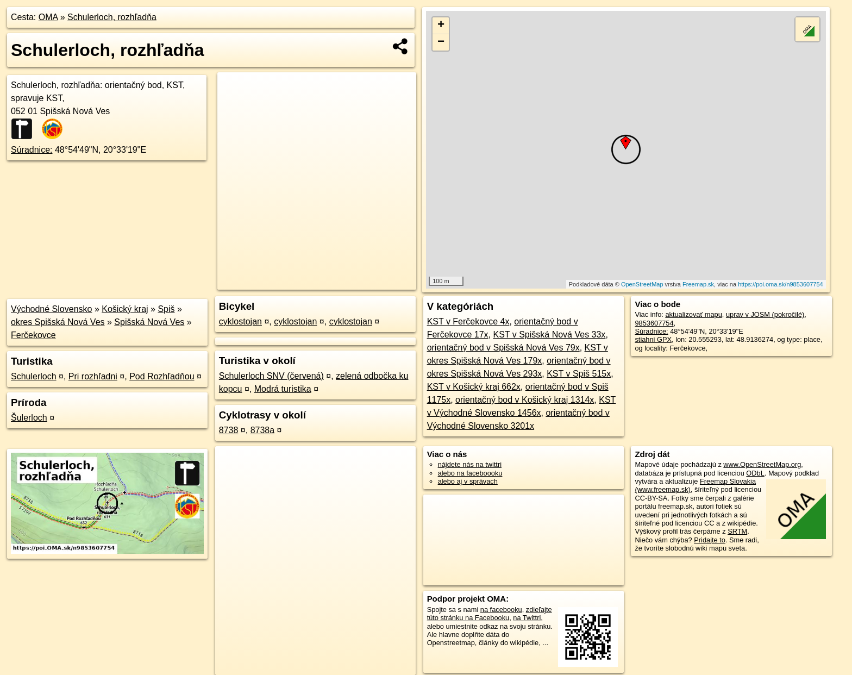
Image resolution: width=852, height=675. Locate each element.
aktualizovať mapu (693, 314)
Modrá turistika (282, 388)
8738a (262, 430)
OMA (48, 17)
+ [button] (440, 25)
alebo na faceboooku (470, 473)
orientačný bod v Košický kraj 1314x (524, 399)
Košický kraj (125, 309)
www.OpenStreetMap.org (762, 464)
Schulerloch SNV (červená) (271, 375)
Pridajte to (709, 540)
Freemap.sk (698, 284)
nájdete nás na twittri (470, 464)
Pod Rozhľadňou (161, 376)
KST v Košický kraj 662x (474, 386)
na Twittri (527, 618)
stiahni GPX (653, 339)
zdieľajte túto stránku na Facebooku (489, 613)
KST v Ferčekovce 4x (468, 321)
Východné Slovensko (51, 309)
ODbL (755, 473)
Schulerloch (34, 376)
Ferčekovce (33, 335)
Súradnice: (32, 149)
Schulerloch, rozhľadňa (111, 17)
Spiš (166, 309)
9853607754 (654, 323)
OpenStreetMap (642, 284)
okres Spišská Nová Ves (58, 322)
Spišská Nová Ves (149, 322)
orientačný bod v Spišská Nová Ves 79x (503, 347)
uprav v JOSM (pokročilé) (765, 314)
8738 (229, 430)
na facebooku (501, 609)
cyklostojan (240, 321)
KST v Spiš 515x (579, 373)
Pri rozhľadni (92, 376)
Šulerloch (29, 417)
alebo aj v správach (468, 481)
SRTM (737, 531)
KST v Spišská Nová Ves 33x (549, 334)
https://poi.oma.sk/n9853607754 (780, 284)
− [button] (440, 42)
